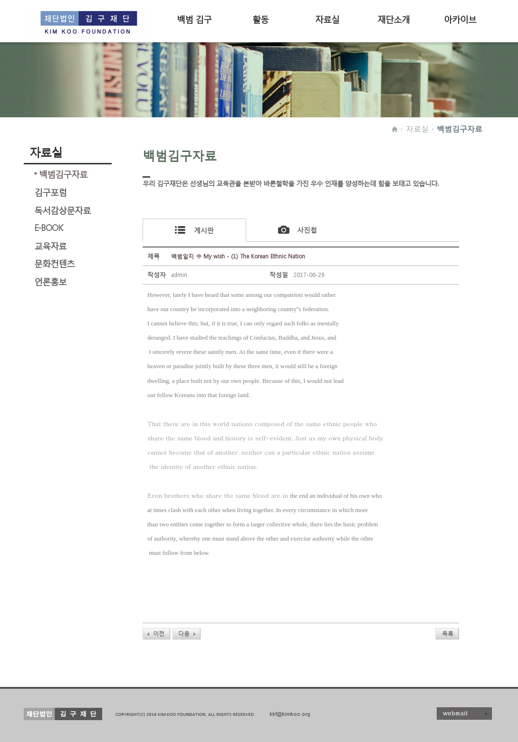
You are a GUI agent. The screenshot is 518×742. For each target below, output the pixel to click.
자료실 (327, 18)
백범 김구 (194, 18)
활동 (260, 18)
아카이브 (460, 18)
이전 (158, 633)
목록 (447, 633)
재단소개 (393, 18)
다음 (184, 633)
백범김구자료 (459, 128)
